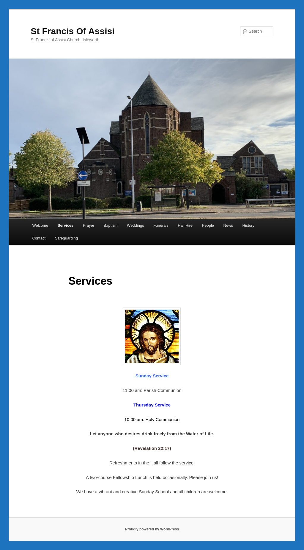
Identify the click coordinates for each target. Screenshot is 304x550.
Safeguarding (66, 238)
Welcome (40, 225)
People (208, 225)
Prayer (88, 225)
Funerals (160, 225)
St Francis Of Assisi (72, 31)
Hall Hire (185, 225)
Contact (38, 238)
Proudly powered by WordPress (152, 529)
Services (66, 225)
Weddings (135, 225)
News (228, 225)
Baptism (111, 225)
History (248, 225)
